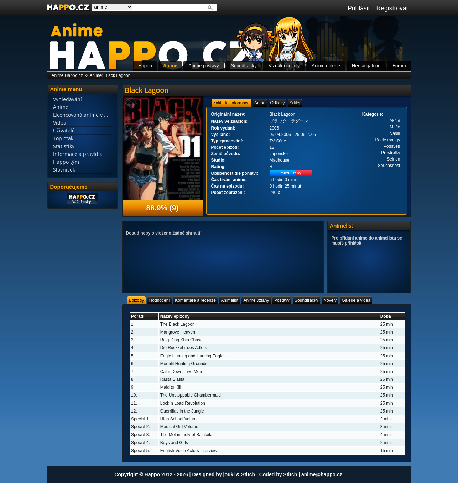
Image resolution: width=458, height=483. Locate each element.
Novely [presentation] (330, 300)
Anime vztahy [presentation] (256, 300)
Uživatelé (64, 130)
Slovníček (64, 169)
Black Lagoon (118, 75)
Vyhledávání (67, 99)
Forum (399, 65)
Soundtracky (243, 65)
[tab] (231, 103)
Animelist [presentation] (229, 300)
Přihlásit (359, 8)
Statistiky (63, 146)
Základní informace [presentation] (231, 102)
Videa (59, 122)
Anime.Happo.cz (67, 75)
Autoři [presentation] (259, 102)
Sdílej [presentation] (295, 102)
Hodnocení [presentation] (159, 300)
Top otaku (65, 138)
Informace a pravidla (78, 154)
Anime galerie (326, 65)
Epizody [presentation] (136, 300)
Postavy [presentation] (282, 300)
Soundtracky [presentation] (306, 300)
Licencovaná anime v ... (80, 114)
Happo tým (66, 161)
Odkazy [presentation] (277, 102)
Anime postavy (203, 65)
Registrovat (392, 8)
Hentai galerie (366, 65)
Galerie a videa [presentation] (356, 300)
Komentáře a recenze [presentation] (195, 300)
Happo (145, 65)
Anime (170, 65)
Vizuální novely (284, 65)
